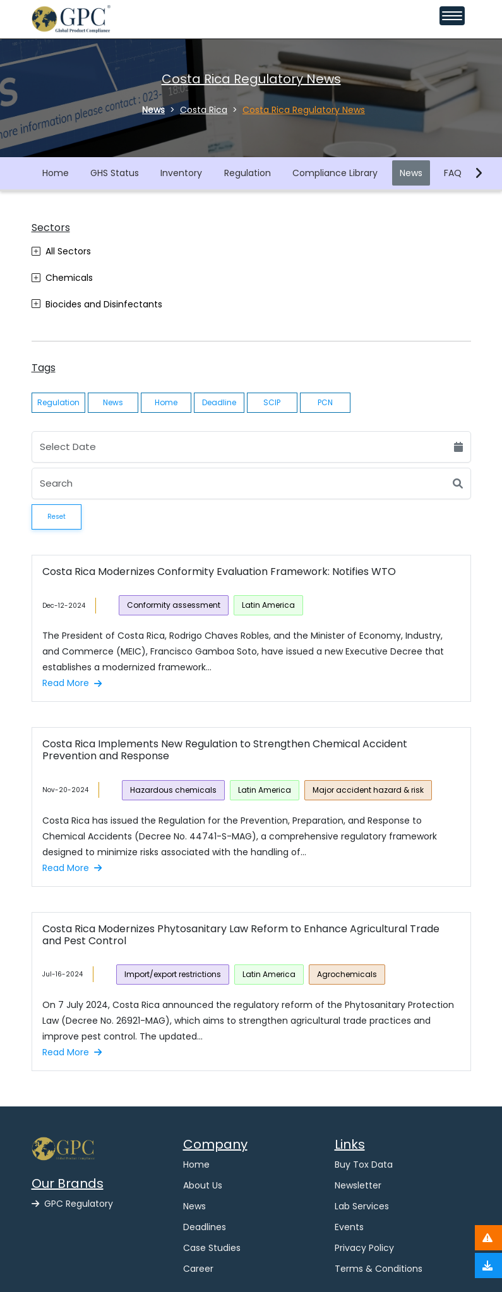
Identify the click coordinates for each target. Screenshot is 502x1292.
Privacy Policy (364, 1248)
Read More (72, 683)
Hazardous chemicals (173, 790)
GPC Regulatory (72, 1203)
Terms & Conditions (378, 1268)
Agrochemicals (347, 974)
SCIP (271, 402)
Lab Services (362, 1206)
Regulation (247, 173)
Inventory (181, 173)
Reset (56, 516)
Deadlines (204, 1227)
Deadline (219, 402)
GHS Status (114, 173)
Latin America (268, 605)
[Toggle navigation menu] (452, 15)
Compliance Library (335, 173)
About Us (202, 1185)
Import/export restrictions (172, 974)
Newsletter (358, 1185)
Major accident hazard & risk (368, 790)
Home (55, 173)
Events (349, 1227)
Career (198, 1268)
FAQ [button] (453, 173)
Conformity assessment (173, 605)
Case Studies (212, 1248)
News (411, 173)
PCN (325, 402)
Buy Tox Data (364, 1164)
